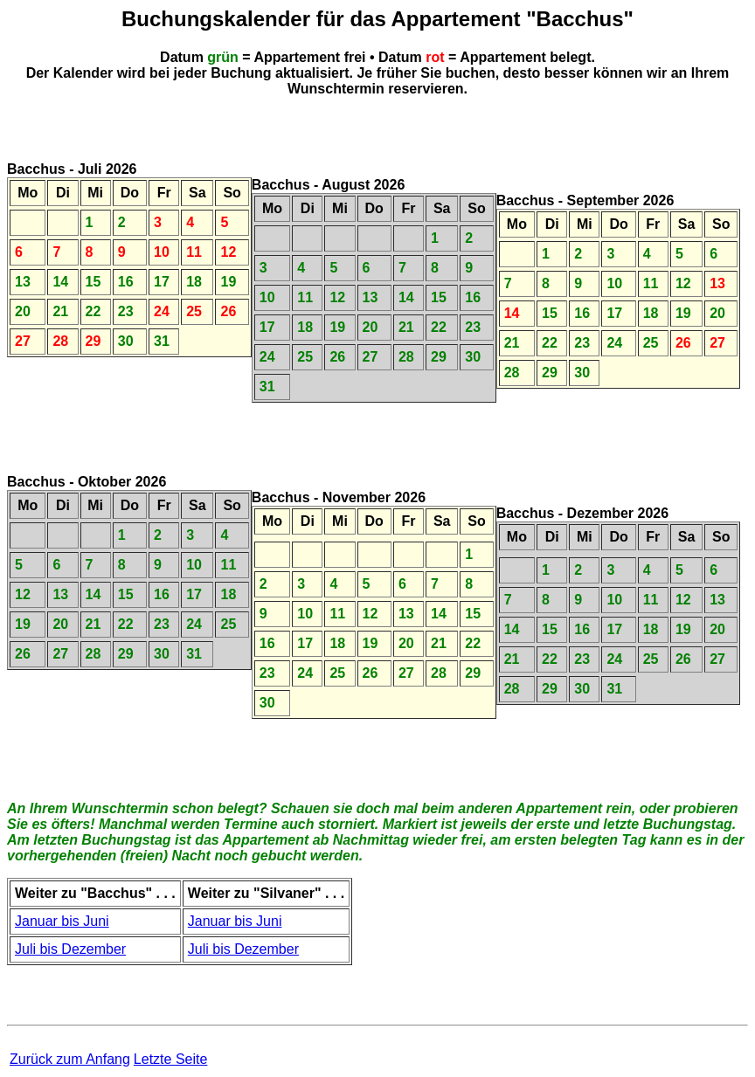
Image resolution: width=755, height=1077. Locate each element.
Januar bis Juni (62, 921)
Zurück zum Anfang (70, 1059)
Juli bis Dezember (70, 949)
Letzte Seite (171, 1059)
